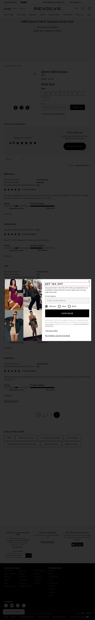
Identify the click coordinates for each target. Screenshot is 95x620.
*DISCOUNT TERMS (51, 331)
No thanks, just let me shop (57, 336)
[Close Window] (89, 281)
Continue (67, 313)
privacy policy (49, 324)
